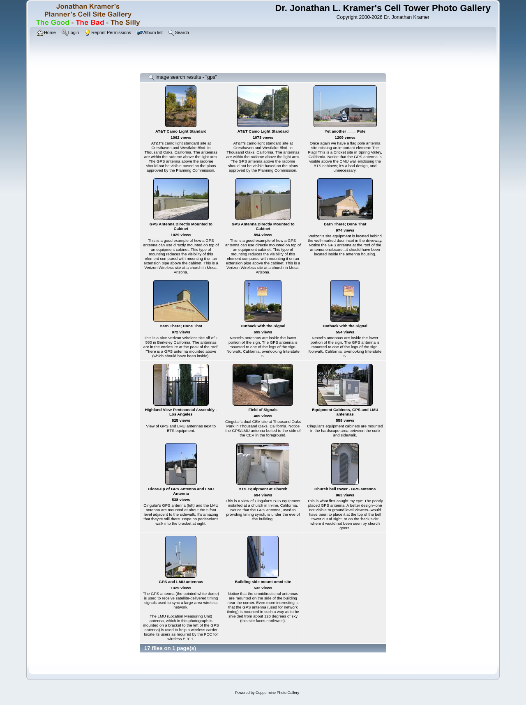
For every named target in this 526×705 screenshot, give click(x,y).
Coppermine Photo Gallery (277, 693)
